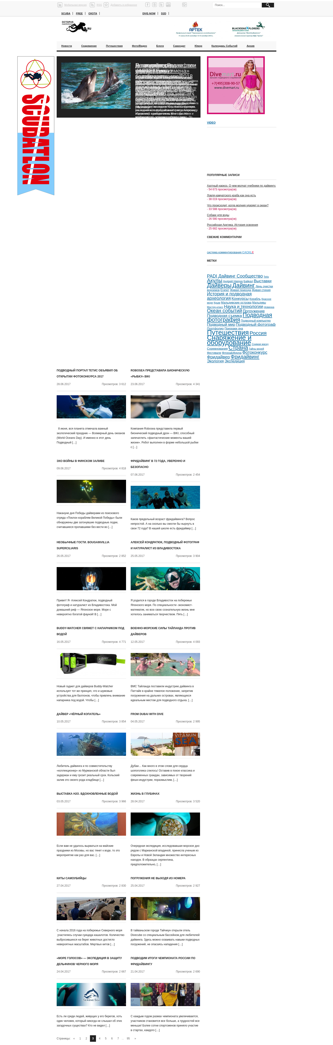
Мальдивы (259, 302)
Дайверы (219, 285)
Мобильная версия (75, 4)
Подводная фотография (239, 317)
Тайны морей (256, 348)
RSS (99, 4)
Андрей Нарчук (233, 281)
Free (79, 13)
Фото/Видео (139, 45)
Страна (238, 348)
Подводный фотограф (256, 324)
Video (211, 122)
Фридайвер (218, 357)
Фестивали (214, 353)
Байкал (248, 281)
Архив (250, 45)
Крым (217, 302)
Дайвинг (243, 285)
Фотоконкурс (254, 352)
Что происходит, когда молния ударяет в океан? (237, 205)
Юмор (198, 45)
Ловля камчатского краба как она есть (231, 195)
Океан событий (224, 311)
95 (128, 1038)
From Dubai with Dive (147, 714)
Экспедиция (235, 361)
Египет (224, 290)
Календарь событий (224, 45)
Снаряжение (89, 45)
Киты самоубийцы (71, 878)
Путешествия (114, 45)
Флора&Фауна (232, 353)
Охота (92, 13)
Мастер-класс (215, 307)
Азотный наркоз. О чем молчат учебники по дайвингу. (241, 185)
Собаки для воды (218, 215)
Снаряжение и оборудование (229, 340)
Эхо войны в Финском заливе (81, 461)
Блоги (160, 45)
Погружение (254, 311)
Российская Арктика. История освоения (232, 224)
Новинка (269, 306)
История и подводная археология (229, 296)
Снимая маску (260, 344)
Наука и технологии (243, 306)
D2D (163, 13)
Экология (215, 361)
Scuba (65, 13)
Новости (66, 45)
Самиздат (179, 45)
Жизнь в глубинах (145, 793)
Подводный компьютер (256, 320)
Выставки (262, 281)
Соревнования (217, 348)
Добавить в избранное (124, 4)
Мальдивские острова (236, 302)
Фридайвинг (245, 357)
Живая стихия (261, 290)
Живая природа (240, 290)
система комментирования (230, 252)
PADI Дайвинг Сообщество (235, 276)
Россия (258, 333)
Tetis (266, 276)
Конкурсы (240, 298)
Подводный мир (221, 324)
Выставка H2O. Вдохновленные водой (87, 793)
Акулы (214, 280)
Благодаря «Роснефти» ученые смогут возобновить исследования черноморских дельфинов (165, 79)
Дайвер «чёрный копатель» (79, 714)
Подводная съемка (224, 315)
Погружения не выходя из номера (158, 878)
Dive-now (148, 13)
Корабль (255, 299)
